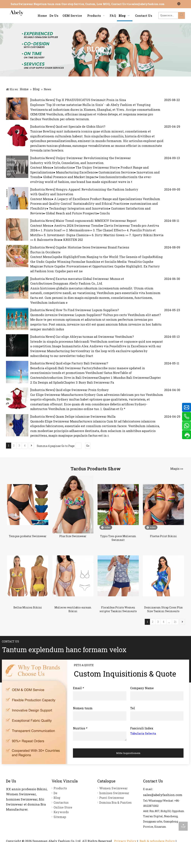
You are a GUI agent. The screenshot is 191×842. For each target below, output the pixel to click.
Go (87, 445)
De (55, 793)
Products (60, 788)
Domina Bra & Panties (115, 802)
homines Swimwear (114, 793)
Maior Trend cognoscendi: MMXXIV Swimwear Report (96, 221)
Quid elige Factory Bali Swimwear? (82, 363)
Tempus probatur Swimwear (27, 536)
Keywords (61, 812)
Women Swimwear (113, 788)
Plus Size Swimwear (72, 536)
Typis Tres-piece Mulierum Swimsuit (118, 538)
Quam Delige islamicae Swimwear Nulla (85, 416)
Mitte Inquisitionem (128, 753)
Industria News (42, 100)
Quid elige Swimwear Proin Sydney (82, 390)
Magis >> (176, 468)
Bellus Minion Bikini (27, 607)
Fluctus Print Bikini (163, 536)
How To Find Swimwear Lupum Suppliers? (87, 310)
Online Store (63, 807)
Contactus (61, 802)
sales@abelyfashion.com (148, 4)
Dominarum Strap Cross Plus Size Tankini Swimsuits (163, 609)
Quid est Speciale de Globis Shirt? (80, 126)
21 (175, 621)
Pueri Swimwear (111, 798)
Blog (57, 798)
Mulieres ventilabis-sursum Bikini (72, 609)
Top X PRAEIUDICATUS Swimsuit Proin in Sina (91, 100)
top (183, 826)
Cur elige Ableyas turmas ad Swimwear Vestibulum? (95, 337)
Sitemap (60, 817)
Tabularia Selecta (143, 733)
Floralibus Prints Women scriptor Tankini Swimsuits (118, 609)
